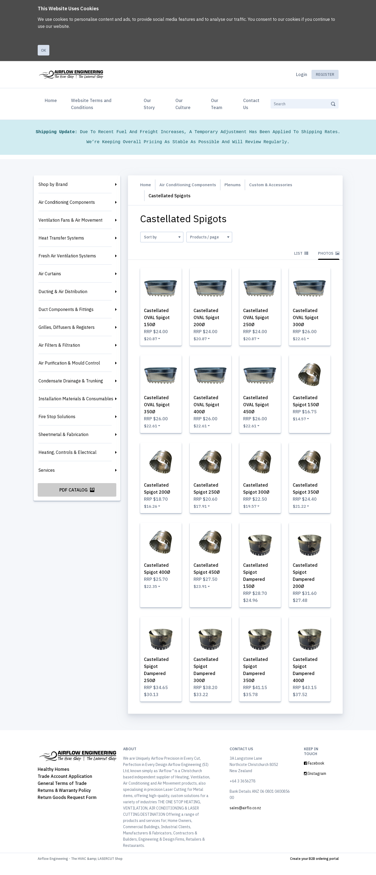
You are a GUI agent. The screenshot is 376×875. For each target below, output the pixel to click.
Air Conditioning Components (66, 202)
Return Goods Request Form (67, 807)
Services (46, 470)
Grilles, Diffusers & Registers (66, 327)
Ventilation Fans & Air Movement (70, 220)
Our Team (216, 104)
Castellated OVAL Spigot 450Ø (258, 407)
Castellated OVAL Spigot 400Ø (209, 407)
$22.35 (152, 593)
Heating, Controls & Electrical (67, 452)
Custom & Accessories (279, 185)
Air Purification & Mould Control (69, 363)
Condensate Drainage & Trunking (70, 381)
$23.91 (202, 593)
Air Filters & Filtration (59, 345)
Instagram (315, 784)
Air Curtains (49, 273)
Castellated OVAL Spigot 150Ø (159, 318)
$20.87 (152, 339)
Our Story (149, 104)
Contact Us (251, 104)
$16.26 (152, 511)
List (301, 253)
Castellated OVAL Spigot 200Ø (209, 318)
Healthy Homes (53, 779)
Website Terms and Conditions (91, 104)
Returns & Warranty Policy (64, 800)
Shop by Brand (53, 184)
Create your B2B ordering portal (314, 869)
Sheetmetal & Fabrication (63, 434)
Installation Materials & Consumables (75, 398)
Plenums (239, 185)
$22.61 (301, 339)
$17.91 (202, 511)
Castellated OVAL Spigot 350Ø (159, 407)
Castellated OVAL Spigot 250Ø (258, 318)
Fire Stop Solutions (56, 416)
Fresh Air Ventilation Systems (67, 255)
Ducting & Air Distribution (62, 291)
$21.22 (301, 511)
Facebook (314, 773)
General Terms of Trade (62, 793)
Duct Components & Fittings (66, 309)
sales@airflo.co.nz (245, 818)
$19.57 (251, 511)
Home (52, 100)
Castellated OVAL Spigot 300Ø (308, 318)
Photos (328, 253)
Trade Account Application (65, 786)
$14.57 (301, 421)
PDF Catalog (76, 490)
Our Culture (183, 104)
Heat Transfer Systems (61, 238)
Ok (43, 50)
